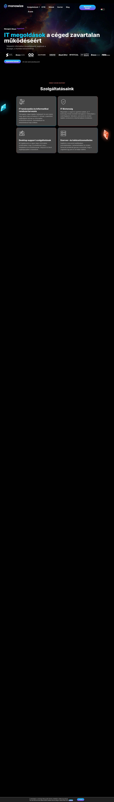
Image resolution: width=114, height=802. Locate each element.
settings (70, 800)
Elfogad (81, 799)
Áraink (30, 12)
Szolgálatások (33, 7)
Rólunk (51, 7)
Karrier (60, 7)
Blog (68, 7)
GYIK (43, 7)
